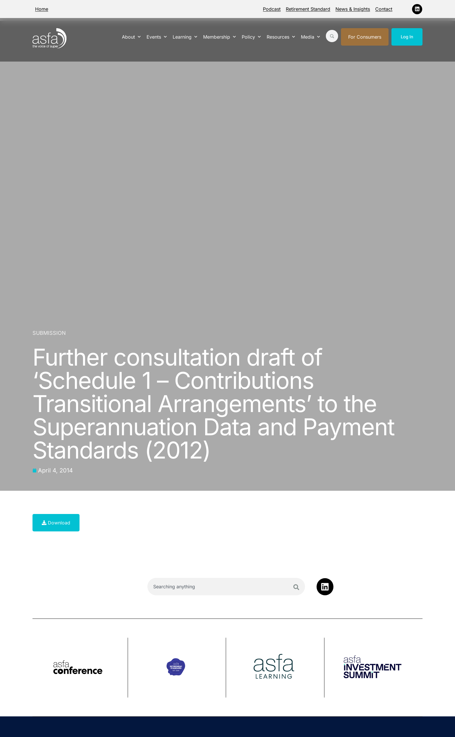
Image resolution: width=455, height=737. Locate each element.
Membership (219, 36)
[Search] (296, 587)
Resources (281, 36)
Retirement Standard (308, 9)
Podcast (272, 9)
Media (310, 36)
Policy (251, 36)
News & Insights (352, 9)
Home (41, 9)
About (131, 36)
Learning (185, 36)
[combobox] (226, 586)
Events (157, 36)
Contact (383, 9)
